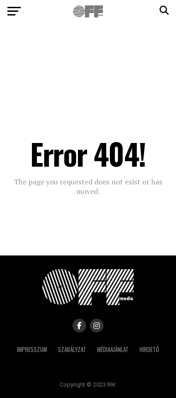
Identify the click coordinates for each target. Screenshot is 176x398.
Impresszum (32, 349)
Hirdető (149, 349)
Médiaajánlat (113, 349)
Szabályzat (72, 349)
